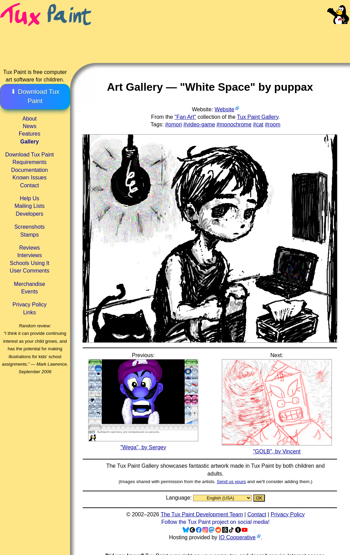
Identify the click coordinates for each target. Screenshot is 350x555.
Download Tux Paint (29, 154)
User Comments (30, 271)
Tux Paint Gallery (257, 117)
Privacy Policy (30, 304)
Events (29, 291)
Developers (29, 214)
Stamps (29, 235)
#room (272, 124)
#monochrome (234, 124)
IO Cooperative (237, 537)
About (29, 119)
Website (224, 109)
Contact (29, 185)
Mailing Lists (29, 206)
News (29, 126)
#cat (258, 124)
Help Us (29, 198)
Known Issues (30, 177)
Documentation (29, 170)
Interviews (29, 255)
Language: (179, 498)
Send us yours (231, 481)
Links (29, 312)
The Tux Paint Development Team (202, 514)
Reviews (29, 248)
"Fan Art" (185, 117)
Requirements (30, 162)
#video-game (199, 124)
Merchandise (29, 284)
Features (29, 134)
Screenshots (29, 227)
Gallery (29, 141)
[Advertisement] (221, 37)
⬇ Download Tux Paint (35, 96)
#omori (173, 124)
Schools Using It (30, 263)
